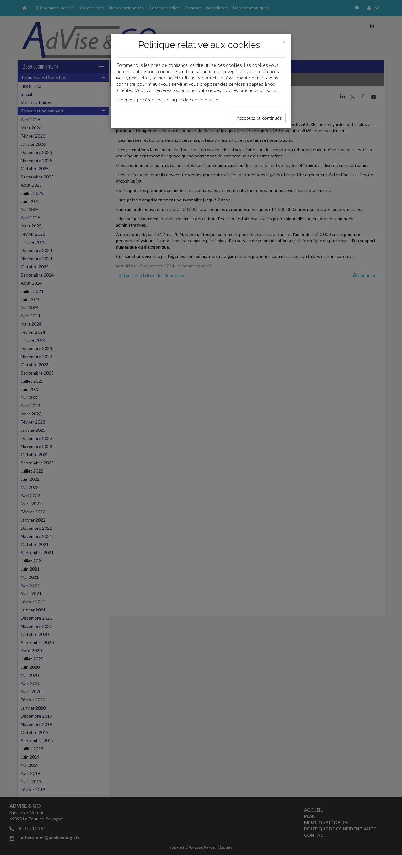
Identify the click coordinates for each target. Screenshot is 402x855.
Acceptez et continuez (259, 118)
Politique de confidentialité (191, 100)
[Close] (284, 42)
